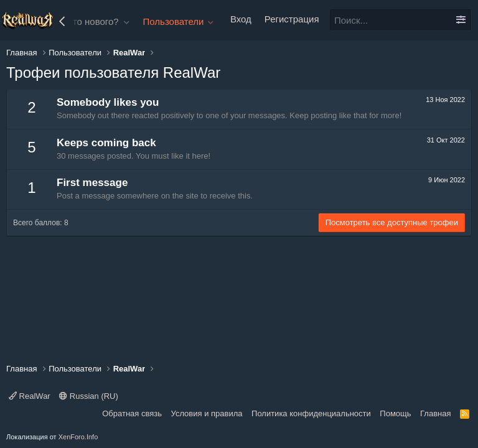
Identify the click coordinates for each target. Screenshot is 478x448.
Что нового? (93, 21)
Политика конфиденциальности (311, 413)
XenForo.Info (78, 437)
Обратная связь (132, 413)
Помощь (395, 413)
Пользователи (173, 21)
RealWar (29, 396)
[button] (127, 21)
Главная (435, 413)
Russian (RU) (88, 396)
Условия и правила (207, 413)
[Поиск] (401, 20)
